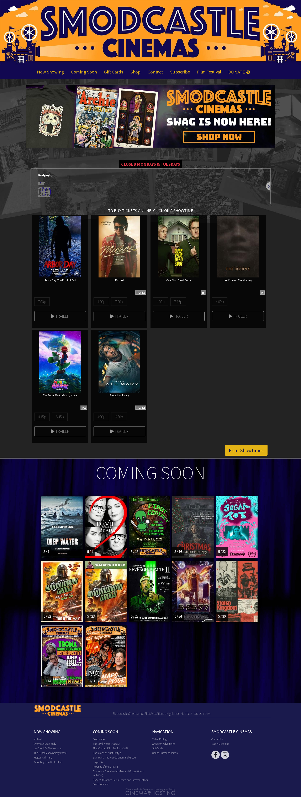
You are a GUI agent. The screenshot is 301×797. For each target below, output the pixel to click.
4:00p (101, 301)
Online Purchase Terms (165, 753)
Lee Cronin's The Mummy (48, 748)
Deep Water (99, 739)
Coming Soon (84, 72)
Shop (135, 72)
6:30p (119, 416)
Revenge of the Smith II (105, 766)
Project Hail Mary (43, 757)
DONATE (239, 72)
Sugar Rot (98, 762)
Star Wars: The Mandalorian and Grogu (114, 757)
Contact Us (217, 739)
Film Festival (209, 72)
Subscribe (180, 72)
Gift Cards (113, 72)
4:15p (42, 416)
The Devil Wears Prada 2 (106, 743)
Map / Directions (220, 743)
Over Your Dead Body (45, 743)
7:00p (42, 301)
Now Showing (50, 72)
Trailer (60, 316)
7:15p (178, 301)
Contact (155, 72)
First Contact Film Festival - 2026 (110, 748)
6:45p (60, 416)
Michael (38, 739)
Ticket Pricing (159, 739)
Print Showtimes (246, 450)
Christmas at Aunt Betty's (107, 753)
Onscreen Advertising (163, 743)
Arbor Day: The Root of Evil (48, 762)
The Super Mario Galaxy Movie (50, 753)
